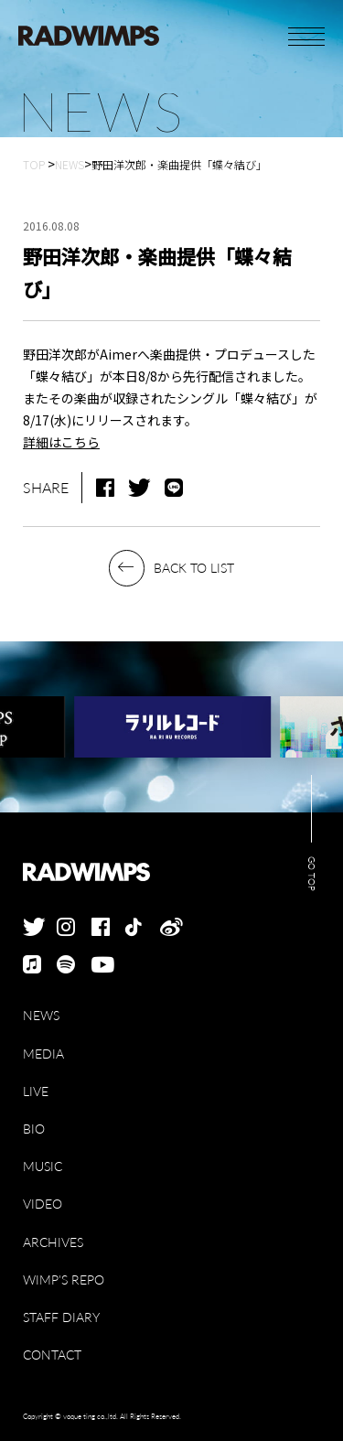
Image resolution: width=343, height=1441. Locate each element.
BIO (34, 1129)
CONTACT (52, 1355)
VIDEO (42, 1204)
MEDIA (43, 1053)
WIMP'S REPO (63, 1279)
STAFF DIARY (61, 1317)
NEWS (41, 1015)
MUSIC (42, 1166)
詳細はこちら (61, 442)
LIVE (35, 1091)
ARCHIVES (53, 1242)
